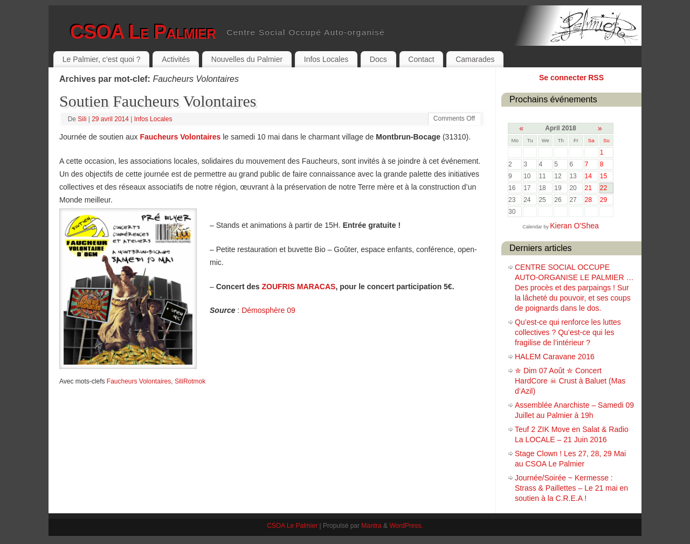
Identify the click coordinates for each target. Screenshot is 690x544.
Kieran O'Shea (574, 225)
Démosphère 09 (268, 310)
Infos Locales (326, 59)
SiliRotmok (190, 381)
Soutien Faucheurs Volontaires (158, 101)
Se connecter (562, 77)
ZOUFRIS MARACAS (299, 286)
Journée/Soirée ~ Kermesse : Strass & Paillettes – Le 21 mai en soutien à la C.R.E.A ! (571, 488)
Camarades (475, 59)
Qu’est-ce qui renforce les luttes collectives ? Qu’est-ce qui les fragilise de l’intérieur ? (568, 332)
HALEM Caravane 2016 (555, 356)
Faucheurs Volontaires (180, 136)
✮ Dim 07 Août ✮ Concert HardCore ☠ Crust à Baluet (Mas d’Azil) (570, 380)
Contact (421, 59)
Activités (176, 59)
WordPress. (406, 525)
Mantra (371, 525)
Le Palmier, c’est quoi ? (102, 59)
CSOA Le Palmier (143, 32)
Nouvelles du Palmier (246, 59)
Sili (82, 119)
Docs (378, 59)
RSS (596, 77)
